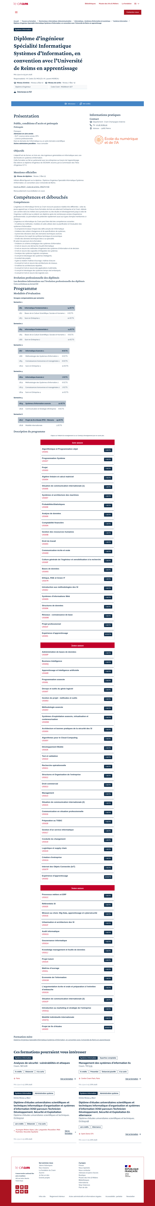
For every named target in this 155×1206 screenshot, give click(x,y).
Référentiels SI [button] (49, 904)
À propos (82, 1163)
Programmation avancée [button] (53, 679)
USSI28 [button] (45, 823)
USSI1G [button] (45, 934)
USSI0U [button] (45, 701)
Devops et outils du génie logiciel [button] (57, 689)
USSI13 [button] (45, 787)
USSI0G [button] (45, 572)
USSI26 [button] (45, 750)
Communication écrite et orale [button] (56, 550)
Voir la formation (66, 1079)
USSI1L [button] (45, 971)
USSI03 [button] (45, 470)
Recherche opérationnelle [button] (54, 765)
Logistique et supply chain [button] (54, 848)
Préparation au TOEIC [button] (52, 820)
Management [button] (48, 793)
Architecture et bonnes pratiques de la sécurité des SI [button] (67, 728)
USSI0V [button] (45, 710)
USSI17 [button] (45, 833)
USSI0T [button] (45, 692)
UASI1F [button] (45, 627)
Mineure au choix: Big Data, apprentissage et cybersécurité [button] (69, 913)
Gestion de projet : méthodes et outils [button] (59, 698)
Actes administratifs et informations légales (85, 1196)
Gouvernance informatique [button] (54, 940)
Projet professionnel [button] (51, 624)
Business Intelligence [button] (52, 661)
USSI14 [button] (45, 796)
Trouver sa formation (29, 21)
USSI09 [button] (45, 516)
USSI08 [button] (45, 507)
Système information (120, 21)
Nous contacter (84, 1170)
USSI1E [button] (45, 916)
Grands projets (44, 1178)
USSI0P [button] (45, 655)
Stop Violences (84, 1185)
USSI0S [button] (45, 599)
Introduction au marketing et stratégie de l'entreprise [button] (66, 1008)
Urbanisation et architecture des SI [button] (58, 922)
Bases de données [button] (50, 569)
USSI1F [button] (45, 925)
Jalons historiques (45, 1165)
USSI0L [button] (45, 682)
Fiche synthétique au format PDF (26, 284)
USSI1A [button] (45, 860)
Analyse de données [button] (51, 513)
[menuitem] (90, 3)
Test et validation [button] (50, 756)
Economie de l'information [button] (54, 977)
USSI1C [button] (45, 897)
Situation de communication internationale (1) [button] (63, 486)
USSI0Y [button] (45, 741)
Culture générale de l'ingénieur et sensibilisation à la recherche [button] (71, 559)
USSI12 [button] (45, 777)
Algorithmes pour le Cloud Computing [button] (59, 738)
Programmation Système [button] (53, 458)
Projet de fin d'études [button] (52, 1026)
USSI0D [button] (45, 553)
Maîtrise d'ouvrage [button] (50, 968)
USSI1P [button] (45, 1002)
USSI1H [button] (45, 943)
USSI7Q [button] (45, 1020)
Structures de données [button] (52, 605)
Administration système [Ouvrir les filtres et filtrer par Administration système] (44, 1093)
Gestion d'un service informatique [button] (58, 830)
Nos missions (44, 1168)
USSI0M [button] (45, 618)
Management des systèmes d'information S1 (105, 1062)
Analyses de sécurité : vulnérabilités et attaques (42, 1062)
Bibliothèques (84, 1180)
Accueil (16, 21)
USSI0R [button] (45, 673)
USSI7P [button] (45, 869)
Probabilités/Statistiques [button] (53, 504)
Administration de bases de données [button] (59, 652)
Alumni (41, 1173)
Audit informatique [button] (50, 931)
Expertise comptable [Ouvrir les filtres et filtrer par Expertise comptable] (108, 1058)
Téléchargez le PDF (24, 92)
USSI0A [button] (45, 526)
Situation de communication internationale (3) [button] (63, 999)
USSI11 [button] (45, 768)
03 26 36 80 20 (101, 125)
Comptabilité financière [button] (53, 523)
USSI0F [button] (45, 562)
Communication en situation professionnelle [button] (62, 811)
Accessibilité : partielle (113, 1196)
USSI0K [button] (45, 608)
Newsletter (130, 1196)
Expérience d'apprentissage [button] (55, 633)
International (83, 1183)
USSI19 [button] (45, 851)
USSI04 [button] (45, 480)
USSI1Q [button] (45, 1011)
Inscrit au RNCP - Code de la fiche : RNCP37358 (31, 187)
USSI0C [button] (45, 544)
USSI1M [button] (45, 980)
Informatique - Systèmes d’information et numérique (92, 21)
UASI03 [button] (45, 1029)
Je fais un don (44, 1175)
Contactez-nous (132, 12)
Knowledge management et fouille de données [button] (63, 950)
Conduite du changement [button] (53, 839)
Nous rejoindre (84, 1168)
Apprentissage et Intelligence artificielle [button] (60, 670)
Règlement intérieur (57, 1196)
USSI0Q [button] (45, 664)
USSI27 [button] (45, 461)
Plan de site (83, 1187)
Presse (81, 1165)
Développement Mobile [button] (52, 747)
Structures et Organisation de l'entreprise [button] (61, 774)
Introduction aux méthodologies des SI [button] (60, 587)
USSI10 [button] (45, 759)
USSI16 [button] (45, 814)
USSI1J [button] (45, 953)
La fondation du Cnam (47, 1170)
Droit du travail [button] (49, 541)
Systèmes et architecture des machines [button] (60, 495)
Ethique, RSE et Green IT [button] (53, 578)
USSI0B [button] (45, 535)
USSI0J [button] (45, 590)
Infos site (42, 1196)
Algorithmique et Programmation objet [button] (60, 449)
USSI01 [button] (45, 452)
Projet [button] (44, 467)
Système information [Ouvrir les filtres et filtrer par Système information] (23, 30)
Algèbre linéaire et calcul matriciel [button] (58, 477)
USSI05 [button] (45, 489)
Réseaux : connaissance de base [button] (57, 615)
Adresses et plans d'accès (88, 1173)
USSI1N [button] (45, 992)
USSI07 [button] (45, 498)
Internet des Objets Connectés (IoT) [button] (58, 867)
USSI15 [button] (45, 805)
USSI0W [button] (45, 722)
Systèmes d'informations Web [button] (56, 596)
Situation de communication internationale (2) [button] (63, 802)
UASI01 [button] (45, 636)
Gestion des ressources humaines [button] (58, 532)
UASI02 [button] (45, 879)
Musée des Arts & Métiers (88, 1178)
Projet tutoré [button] (48, 959)
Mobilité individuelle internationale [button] (58, 1017)
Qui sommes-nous (46, 1163)
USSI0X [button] (45, 731)
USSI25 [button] (45, 907)
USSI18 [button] (45, 842)
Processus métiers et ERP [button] (54, 894)
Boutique (82, 1175)
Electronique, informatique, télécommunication (55, 21)
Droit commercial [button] (50, 784)
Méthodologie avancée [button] (52, 707)
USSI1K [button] (45, 962)
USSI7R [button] (45, 581)
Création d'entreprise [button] (52, 857)
